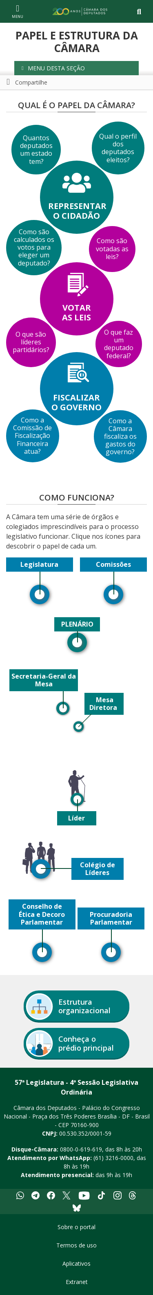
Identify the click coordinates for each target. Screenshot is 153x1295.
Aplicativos (76, 1263)
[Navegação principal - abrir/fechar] (18, 11)
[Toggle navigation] (138, 11)
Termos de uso (76, 1245)
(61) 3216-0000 (113, 1158)
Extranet (77, 1282)
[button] (76, 68)
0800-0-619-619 (81, 1149)
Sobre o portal (76, 1227)
